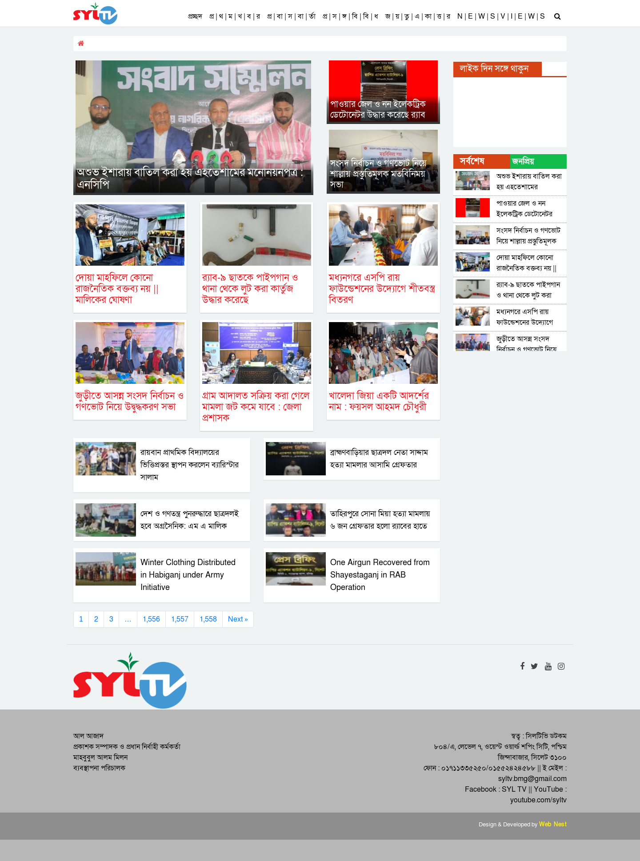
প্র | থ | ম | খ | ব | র (234, 16)
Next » (238, 619)
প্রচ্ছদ (195, 16)
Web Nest (553, 825)
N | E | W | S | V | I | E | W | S (501, 16)
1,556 (151, 619)
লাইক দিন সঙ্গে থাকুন (494, 69)
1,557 (179, 619)
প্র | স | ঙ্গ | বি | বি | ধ (350, 16)
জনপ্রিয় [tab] (523, 161)
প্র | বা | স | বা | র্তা (291, 16)
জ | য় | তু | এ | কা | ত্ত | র (417, 16)
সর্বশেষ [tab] (472, 161)
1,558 (208, 619)
